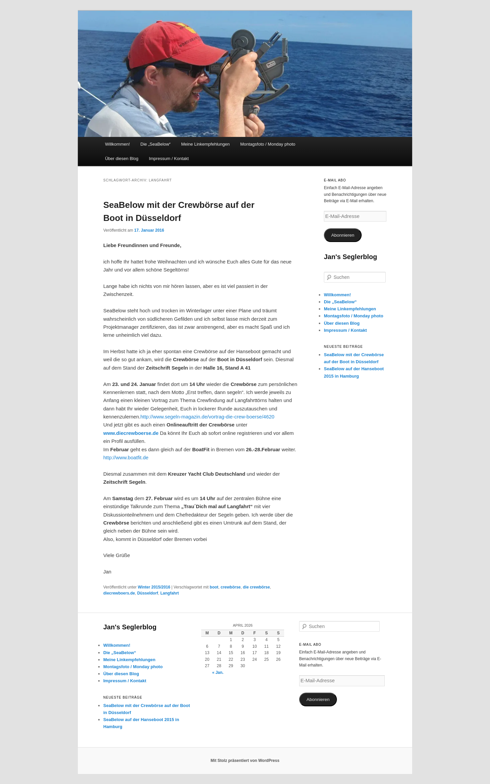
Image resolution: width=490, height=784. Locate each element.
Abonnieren (342, 235)
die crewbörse (256, 587)
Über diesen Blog (121, 158)
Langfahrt (169, 593)
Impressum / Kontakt (169, 158)
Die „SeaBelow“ (155, 144)
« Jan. (218, 672)
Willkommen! (117, 144)
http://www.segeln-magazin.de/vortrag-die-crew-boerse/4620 (207, 416)
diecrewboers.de (119, 593)
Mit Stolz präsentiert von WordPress (245, 760)
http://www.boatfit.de (125, 457)
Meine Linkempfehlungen (205, 144)
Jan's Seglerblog (350, 256)
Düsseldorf (147, 593)
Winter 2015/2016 (154, 587)
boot (214, 587)
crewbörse (231, 587)
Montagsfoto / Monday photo (267, 144)
